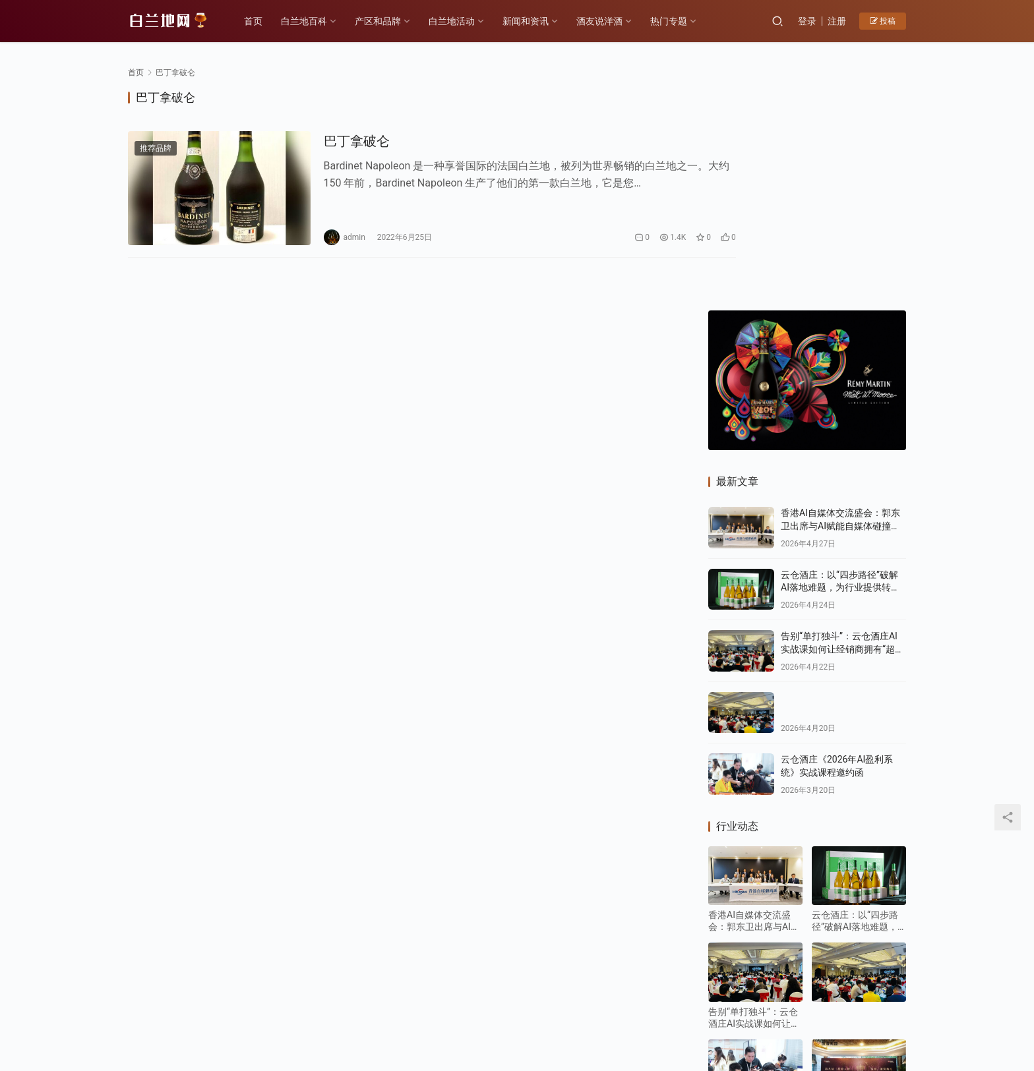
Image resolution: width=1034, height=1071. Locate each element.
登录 (807, 21)
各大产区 (275, 993)
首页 (257, 21)
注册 (837, 21)
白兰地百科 (308, 21)
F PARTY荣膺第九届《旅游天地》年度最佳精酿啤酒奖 (858, 893)
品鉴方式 (511, 993)
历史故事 (329, 993)
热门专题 (672, 21)
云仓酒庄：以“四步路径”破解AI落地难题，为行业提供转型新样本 (840, 367)
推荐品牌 (155, 149)
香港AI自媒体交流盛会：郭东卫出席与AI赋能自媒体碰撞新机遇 (840, 305)
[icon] (853, 1007)
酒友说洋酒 (603, 21)
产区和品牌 (382, 21)
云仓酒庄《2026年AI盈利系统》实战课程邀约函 (755, 893)
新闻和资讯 (529, 21)
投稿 (883, 21)
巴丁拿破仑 (340, 142)
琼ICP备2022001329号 (417, 1014)
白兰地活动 (456, 21)
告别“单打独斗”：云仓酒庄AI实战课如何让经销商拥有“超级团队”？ (842, 428)
